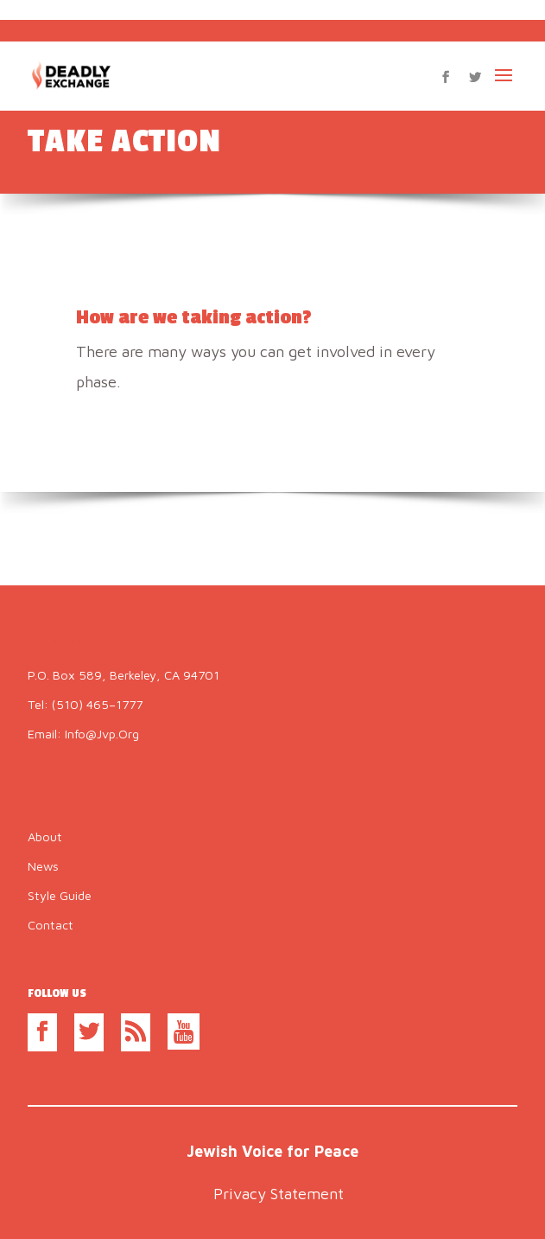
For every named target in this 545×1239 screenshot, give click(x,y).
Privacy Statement (278, 1194)
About (45, 836)
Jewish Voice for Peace (272, 1151)
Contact (50, 924)
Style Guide (60, 895)
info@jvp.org (102, 733)
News (43, 866)
